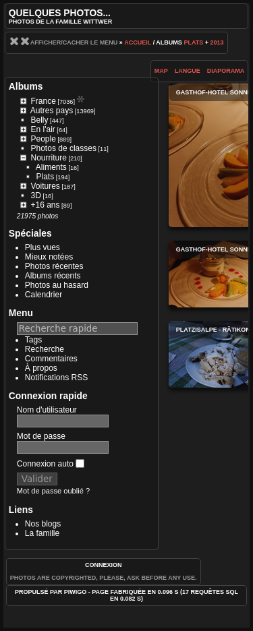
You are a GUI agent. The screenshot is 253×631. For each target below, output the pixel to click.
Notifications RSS (56, 377)
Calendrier (43, 294)
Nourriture (49, 157)
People (43, 139)
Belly (40, 120)
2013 (216, 42)
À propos (41, 368)
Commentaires (51, 358)
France (43, 101)
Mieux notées (49, 257)
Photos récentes (54, 266)
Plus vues (42, 247)
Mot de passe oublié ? (53, 491)
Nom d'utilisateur (47, 410)
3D (36, 195)
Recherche (44, 349)
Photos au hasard (56, 285)
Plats (193, 42)
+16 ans (45, 205)
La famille (42, 533)
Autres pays (51, 110)
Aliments (51, 167)
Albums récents (53, 275)
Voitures (45, 186)
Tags (33, 339)
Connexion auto (50, 464)
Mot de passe (41, 436)
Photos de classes (63, 148)
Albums (26, 86)
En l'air (43, 129)
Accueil (137, 42)
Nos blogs (43, 524)
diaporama (226, 70)
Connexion (103, 565)
